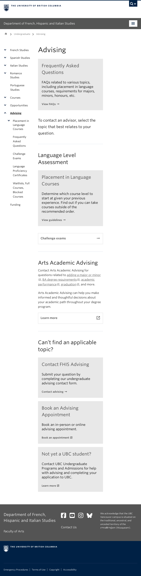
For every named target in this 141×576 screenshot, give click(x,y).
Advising (15, 113)
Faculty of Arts (14, 531)
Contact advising (53, 391)
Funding (15, 204)
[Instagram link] (82, 516)
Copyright (54, 569)
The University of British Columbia (60, 8)
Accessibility (70, 569)
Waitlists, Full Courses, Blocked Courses (21, 190)
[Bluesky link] (91, 516)
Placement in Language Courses (21, 124)
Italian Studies (19, 65)
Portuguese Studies (17, 87)
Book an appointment (55, 437)
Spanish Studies (20, 57)
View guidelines (52, 220)
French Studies (19, 50)
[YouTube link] (73, 516)
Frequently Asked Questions (19, 141)
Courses (15, 97)
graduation (68, 284)
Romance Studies (16, 75)
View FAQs (49, 104)
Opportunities (19, 105)
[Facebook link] (65, 516)
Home (6, 34)
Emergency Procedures (16, 569)
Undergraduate (22, 34)
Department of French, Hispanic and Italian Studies (39, 23)
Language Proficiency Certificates (20, 171)
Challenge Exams (19, 156)
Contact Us (69, 527)
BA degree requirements (59, 279)
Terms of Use (39, 569)
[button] (6, 50)
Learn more (49, 485)
